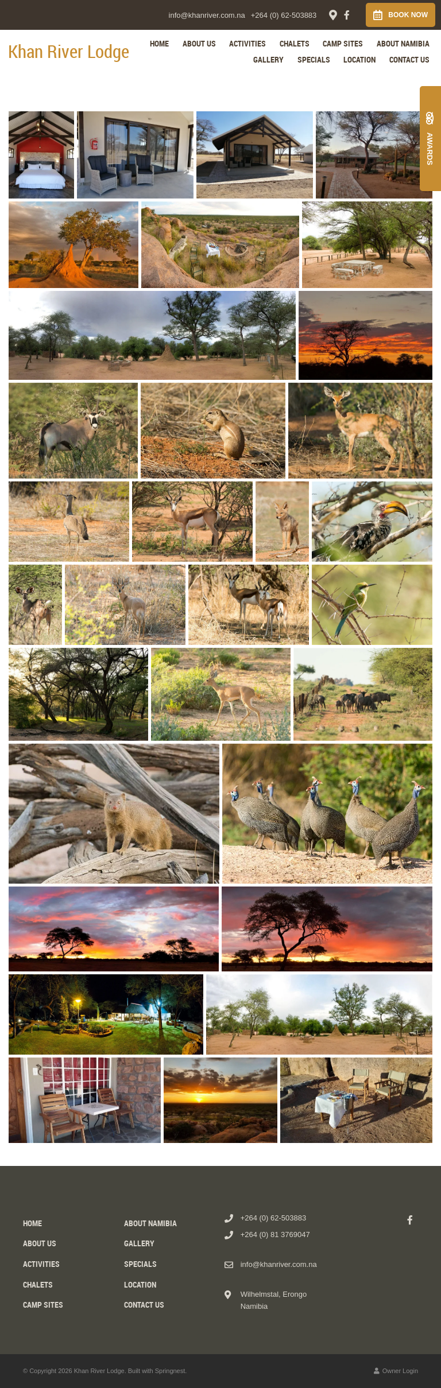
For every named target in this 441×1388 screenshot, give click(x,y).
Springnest (170, 1370)
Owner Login (396, 1370)
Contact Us (409, 59)
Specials (313, 59)
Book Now (400, 15)
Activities (247, 43)
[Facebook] (346, 15)
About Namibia (403, 43)
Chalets (295, 43)
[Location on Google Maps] (332, 14)
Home (159, 43)
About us (199, 43)
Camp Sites (343, 43)
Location (359, 59)
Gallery (268, 59)
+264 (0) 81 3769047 (275, 1234)
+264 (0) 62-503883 (284, 15)
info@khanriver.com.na (207, 15)
